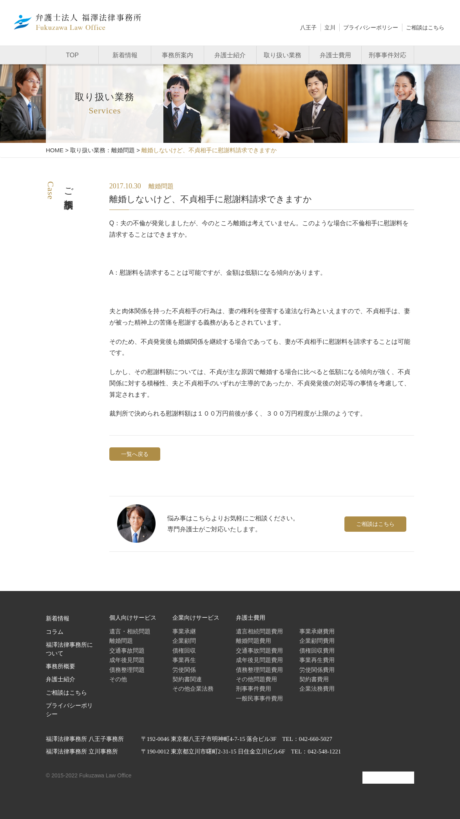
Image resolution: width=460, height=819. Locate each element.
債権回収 (184, 650)
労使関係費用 (317, 669)
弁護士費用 (335, 55)
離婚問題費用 (253, 640)
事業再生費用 (317, 660)
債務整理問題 (127, 669)
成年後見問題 (127, 660)
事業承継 (184, 631)
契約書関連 (187, 679)
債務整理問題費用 (259, 669)
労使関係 (184, 669)
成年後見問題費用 (259, 660)
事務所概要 (60, 666)
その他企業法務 (193, 688)
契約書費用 (314, 679)
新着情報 (125, 55)
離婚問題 (121, 640)
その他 (118, 679)
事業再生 (184, 660)
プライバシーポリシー (370, 27)
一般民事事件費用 (259, 698)
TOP (72, 55)
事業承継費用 (317, 631)
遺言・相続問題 (129, 631)
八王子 (308, 27)
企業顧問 (184, 640)
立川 (329, 27)
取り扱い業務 (282, 55)
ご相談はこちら (425, 27)
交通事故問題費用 (259, 650)
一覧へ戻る (135, 454)
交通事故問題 (127, 650)
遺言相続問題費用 (259, 631)
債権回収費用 (317, 650)
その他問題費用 (256, 679)
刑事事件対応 (387, 55)
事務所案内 (177, 55)
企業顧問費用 (317, 640)
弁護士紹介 (230, 55)
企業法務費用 (317, 688)
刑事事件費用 (253, 688)
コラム (54, 632)
